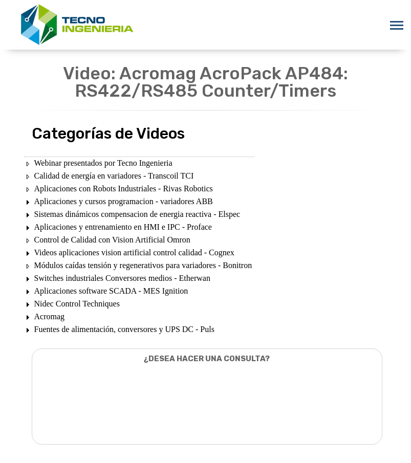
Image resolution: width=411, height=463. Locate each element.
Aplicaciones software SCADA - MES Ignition (111, 290)
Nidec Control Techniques (77, 303)
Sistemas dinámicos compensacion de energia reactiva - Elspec (137, 214)
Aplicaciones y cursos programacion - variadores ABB (123, 201)
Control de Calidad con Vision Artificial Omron (112, 239)
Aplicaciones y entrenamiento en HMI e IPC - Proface (123, 227)
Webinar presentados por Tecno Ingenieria (103, 163)
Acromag (49, 316)
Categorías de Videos (108, 133)
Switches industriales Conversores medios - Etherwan (122, 278)
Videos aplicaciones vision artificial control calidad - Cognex (134, 252)
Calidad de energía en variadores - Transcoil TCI (114, 175)
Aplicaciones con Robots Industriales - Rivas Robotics (123, 188)
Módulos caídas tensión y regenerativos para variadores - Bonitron (143, 265)
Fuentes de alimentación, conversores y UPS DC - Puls (124, 329)
